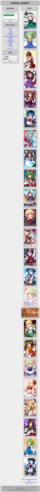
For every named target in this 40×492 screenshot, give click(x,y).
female (10, 42)
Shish (21, 487)
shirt (11, 45)
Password (5, 58)
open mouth (11, 37)
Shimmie (17, 487)
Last (29, 480)
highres (10, 40)
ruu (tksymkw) (10, 33)
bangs (10, 43)
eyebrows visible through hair (11, 36)
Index (10, 12)
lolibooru (11, 46)
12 (31, 483)
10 (26, 483)
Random (31, 479)
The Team (25, 487)
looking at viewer (11, 41)
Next (13, 12)
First (23, 479)
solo (11, 31)
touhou (10, 28)
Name (6, 56)
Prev (7, 12)
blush (10, 38)
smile (10, 35)
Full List (9, 48)
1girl (11, 30)
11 (28, 483)
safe (11, 32)
